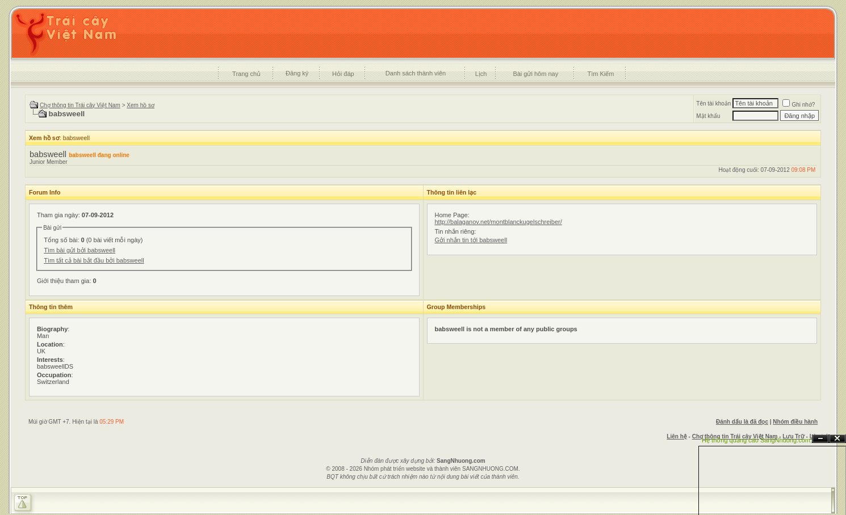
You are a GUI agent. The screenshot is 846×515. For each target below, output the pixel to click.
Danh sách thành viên (416, 73)
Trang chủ (246, 73)
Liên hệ (676, 436)
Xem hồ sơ (140, 105)
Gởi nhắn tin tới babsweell (471, 240)
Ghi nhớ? (798, 105)
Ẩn (820, 438)
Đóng (837, 438)
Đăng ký (297, 73)
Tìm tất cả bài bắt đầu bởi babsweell (94, 260)
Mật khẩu (708, 116)
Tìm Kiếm (600, 73)
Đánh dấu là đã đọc (742, 422)
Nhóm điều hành (795, 422)
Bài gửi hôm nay (535, 73)
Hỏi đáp (343, 73)
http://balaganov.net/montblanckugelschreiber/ (498, 221)
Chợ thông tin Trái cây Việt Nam (80, 105)
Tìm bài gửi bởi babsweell (79, 250)
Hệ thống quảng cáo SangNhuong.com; (757, 440)
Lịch (481, 73)
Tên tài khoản (713, 103)
